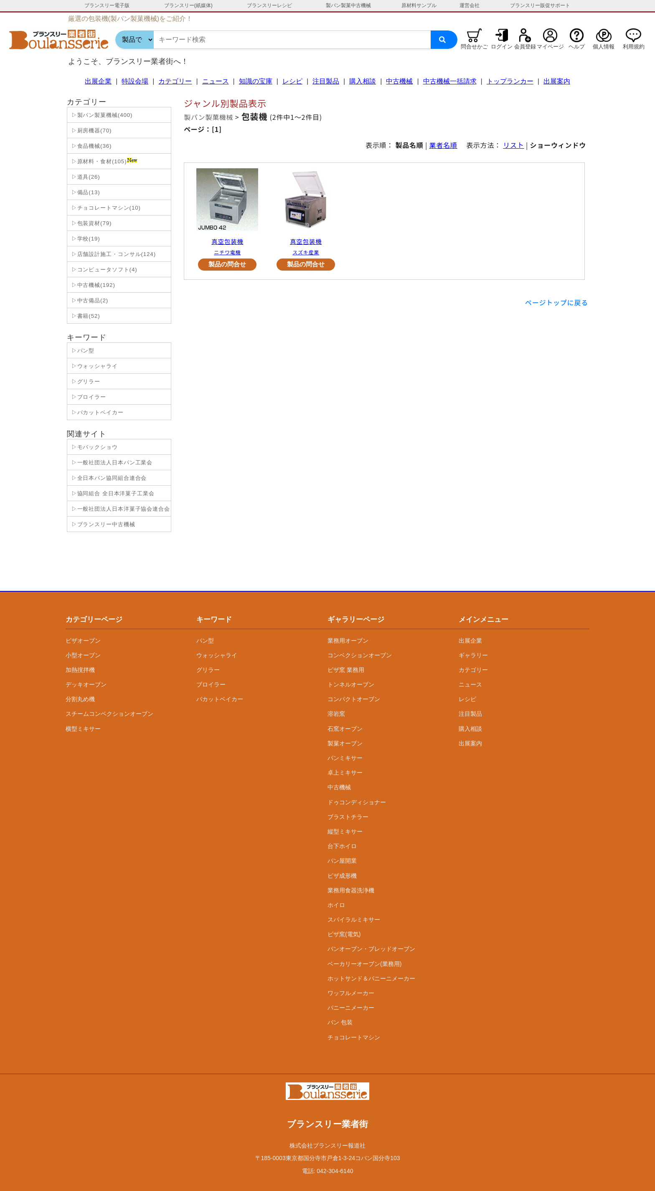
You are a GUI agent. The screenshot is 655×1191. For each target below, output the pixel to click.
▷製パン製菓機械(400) (100, 115)
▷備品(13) (84, 192)
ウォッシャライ (216, 655)
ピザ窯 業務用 (346, 669)
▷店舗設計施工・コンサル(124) (112, 254)
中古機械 (399, 81)
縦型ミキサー (345, 831)
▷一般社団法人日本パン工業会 (110, 462)
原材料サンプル (419, 5)
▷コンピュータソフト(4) (103, 269)
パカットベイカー (219, 699)
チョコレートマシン (354, 1037)
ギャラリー (473, 655)
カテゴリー (175, 81)
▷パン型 (81, 350)
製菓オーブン (345, 743)
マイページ (550, 46)
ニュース (215, 81)
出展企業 (98, 81)
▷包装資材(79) (90, 223)
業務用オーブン (348, 640)
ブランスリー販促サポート (540, 5)
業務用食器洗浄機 (351, 890)
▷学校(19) (84, 239)
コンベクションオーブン (360, 655)
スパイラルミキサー (354, 919)
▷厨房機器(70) (90, 130)
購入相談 (362, 81)
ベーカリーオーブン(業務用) (364, 963)
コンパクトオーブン (354, 699)
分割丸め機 (80, 699)
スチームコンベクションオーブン (109, 713)
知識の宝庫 (255, 81)
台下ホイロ (342, 846)
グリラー (208, 669)
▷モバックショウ (93, 447)
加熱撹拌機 (80, 669)
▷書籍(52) (84, 316)
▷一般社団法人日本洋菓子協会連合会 (119, 509)
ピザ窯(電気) (344, 934)
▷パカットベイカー (96, 412)
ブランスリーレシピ (269, 5)
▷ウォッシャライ (93, 366)
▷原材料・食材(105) (103, 161)
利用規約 (634, 46)
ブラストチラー (348, 816)
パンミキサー (345, 758)
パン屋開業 (342, 860)
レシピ (292, 81)
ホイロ (336, 905)
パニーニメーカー (351, 1007)
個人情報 (603, 46)
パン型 (205, 640)
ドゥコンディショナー (357, 802)
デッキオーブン (86, 684)
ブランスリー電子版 (106, 5)
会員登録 (525, 46)
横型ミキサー (83, 728)
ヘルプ (577, 46)
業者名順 (443, 145)
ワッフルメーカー (351, 993)
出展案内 (556, 81)
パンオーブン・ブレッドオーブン (371, 948)
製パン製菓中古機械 (348, 5)
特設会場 (135, 81)
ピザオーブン (83, 640)
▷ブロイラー (87, 397)
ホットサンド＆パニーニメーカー (371, 978)
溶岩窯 (336, 713)
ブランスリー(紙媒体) (188, 5)
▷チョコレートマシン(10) (105, 208)
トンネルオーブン (351, 684)
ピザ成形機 (342, 875)
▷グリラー (84, 381)
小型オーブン (83, 655)
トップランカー (510, 81)
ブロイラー (211, 684)
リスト (513, 145)
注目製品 (325, 81)
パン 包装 (340, 1022)
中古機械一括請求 (450, 81)
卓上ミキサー (345, 772)
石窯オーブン (345, 728)
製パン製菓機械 (208, 117)
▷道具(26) (84, 177)
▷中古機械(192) (92, 285)
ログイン (502, 46)
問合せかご (474, 46)
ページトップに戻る (556, 302)
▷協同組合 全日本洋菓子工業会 (112, 493)
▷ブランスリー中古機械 (102, 524)
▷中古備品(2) (88, 300)
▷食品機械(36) (90, 146)
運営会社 (470, 5)
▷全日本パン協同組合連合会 (108, 478)
